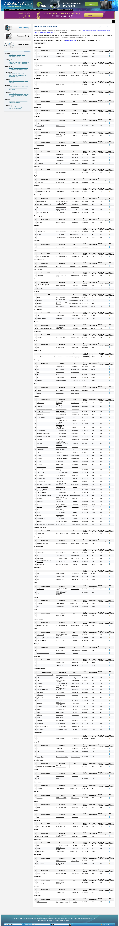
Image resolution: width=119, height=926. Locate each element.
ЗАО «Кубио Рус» (61, 706)
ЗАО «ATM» (59, 104)
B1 (37, 84)
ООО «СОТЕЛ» (60, 512)
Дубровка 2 (40, 695)
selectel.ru (75, 475)
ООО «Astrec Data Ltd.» (61, 275)
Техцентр (39, 515)
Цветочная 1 (40, 723)
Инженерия (12, 9)
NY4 (38, 576)
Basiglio (39, 390)
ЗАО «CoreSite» (60, 573)
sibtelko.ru (75, 552)
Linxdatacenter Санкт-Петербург (45, 675)
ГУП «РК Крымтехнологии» (61, 766)
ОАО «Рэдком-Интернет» (60, 863)
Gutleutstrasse (40, 851)
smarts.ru (75, 653)
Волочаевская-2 (41, 481)
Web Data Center (41, 470)
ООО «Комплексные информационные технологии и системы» (61, 592)
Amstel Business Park (42, 56)
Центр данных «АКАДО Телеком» (46, 524)
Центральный (40, 564)
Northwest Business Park (43, 191)
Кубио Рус (39, 706)
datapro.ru (75, 412)
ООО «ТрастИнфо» (61, 521)
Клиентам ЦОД (45, 916)
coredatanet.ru (75, 589)
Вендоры (45, 9)
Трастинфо (40, 521)
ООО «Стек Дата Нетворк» (60, 680)
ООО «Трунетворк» (61, 75)
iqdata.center (75, 689)
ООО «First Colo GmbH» (60, 848)
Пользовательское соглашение (61, 920)
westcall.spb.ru (75, 686)
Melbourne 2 (40, 380)
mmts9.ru (75, 504)
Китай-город (40, 498)
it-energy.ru (75, 498)
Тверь (48, 32)
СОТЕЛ (39, 512)
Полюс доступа (41, 883)
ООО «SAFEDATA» (61, 447)
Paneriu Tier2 (40, 126)
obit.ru (75, 718)
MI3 (38, 347)
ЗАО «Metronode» (61, 380)
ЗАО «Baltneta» (60, 123)
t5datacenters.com (75, 65)
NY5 (38, 579)
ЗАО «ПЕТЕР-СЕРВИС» (60, 678)
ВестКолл (39, 686)
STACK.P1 (39, 461)
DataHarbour (40, 145)
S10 (38, 678)
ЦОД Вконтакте (41, 729)
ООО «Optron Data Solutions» (61, 635)
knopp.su (75, 472)
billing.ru (75, 678)
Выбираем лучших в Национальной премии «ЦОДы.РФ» (18, 101)
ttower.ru (75, 518)
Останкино (40, 509)
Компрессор (40, 501)
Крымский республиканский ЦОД (46, 766)
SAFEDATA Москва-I (42, 447)
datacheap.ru (75, 406)
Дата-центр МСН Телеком (44, 495)
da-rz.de (75, 845)
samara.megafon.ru (75, 650)
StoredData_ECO (41, 467)
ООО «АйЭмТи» (60, 222)
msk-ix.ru (75, 443)
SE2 (38, 776)
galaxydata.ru (75, 201)
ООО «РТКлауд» (61, 288)
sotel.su (75, 512)
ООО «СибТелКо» (61, 552)
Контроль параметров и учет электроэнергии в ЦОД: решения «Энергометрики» (17, 75)
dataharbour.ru (75, 145)
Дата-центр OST (41, 492)
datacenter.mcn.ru (75, 495)
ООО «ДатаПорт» (61, 145)
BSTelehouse (40, 403)
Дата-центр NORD (42, 490)
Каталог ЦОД (24, 27)
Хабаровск (53, 32)
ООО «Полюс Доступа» (60, 883)
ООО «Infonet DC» (61, 798)
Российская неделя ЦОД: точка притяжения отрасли (17, 55)
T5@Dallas (40, 163)
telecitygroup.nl (75, 56)
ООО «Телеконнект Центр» (61, 209)
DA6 (38, 154)
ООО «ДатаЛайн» (61, 490)
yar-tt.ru (75, 902)
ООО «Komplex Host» (62, 533)
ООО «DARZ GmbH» (62, 845)
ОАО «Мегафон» (61, 172)
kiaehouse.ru (75, 439)
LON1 (38, 297)
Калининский (40, 552)
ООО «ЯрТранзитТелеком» (62, 902)
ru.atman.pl (75, 104)
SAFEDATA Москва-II (42, 450)
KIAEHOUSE (40, 439)
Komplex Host (40, 533)
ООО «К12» (59, 700)
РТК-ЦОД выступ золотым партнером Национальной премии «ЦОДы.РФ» (18, 68)
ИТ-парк (39, 234)
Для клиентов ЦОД (22, 9)
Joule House (40, 356)
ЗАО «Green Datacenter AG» (60, 328)
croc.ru (75, 478)
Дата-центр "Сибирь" (42, 836)
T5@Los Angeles (41, 318)
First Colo (39, 848)
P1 (37, 616)
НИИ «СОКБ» (60, 452)
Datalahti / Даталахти (42, 873)
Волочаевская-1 (41, 478)
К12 (38, 700)
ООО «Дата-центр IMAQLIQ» (61, 689)
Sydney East (40, 757)
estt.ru (75, 417)
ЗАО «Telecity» (60, 56)
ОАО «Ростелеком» (61, 504)
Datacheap (40, 406)
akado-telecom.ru (75, 524)
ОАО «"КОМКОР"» (61, 524)
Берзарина (40, 475)
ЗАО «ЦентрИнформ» (62, 564)
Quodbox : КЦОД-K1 (42, 543)
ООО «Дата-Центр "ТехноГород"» (61, 484)
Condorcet (39, 603)
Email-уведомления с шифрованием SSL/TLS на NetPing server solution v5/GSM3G (18, 88)
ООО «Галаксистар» (62, 201)
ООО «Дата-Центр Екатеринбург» (61, 204)
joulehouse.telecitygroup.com (74, 356)
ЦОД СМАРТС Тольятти (43, 826)
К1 (37, 237)
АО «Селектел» (60, 475)
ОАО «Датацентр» (61, 470)
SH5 (38, 892)
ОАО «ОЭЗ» (59, 715)
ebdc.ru (75, 470)
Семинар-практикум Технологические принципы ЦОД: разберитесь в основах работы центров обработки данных (19, 62)
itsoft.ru (75, 487)
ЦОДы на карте (23, 44)
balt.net (75, 123)
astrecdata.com (75, 275)
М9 (37, 504)
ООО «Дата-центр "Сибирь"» (61, 836)
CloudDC (39, 222)
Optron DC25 (40, 635)
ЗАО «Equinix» (60, 53)
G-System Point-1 (41, 430)
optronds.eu (75, 635)
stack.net (75, 461)
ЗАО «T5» (59, 65)
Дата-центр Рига (41, 640)
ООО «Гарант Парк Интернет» (61, 135)
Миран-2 (39, 712)
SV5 (38, 665)
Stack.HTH (40, 455)
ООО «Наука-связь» (61, 873)
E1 (37, 420)
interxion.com (75, 297)
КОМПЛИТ (40, 703)
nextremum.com (75, 558)
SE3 (38, 779)
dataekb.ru (75, 204)
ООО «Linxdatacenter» (62, 675)
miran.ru (75, 709)
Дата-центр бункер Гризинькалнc (46, 637)
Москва (83, 30)
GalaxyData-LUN (41, 201)
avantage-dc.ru (75, 337)
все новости (26, 51)
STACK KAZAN (41, 231)
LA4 (38, 315)
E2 (37, 427)
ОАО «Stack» (59, 461)
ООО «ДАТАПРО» (61, 412)
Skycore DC (40, 683)
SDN (38, 680)
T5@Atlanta (40, 65)
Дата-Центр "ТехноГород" (44, 484)
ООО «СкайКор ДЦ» (61, 683)
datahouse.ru (75, 212)
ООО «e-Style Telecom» (60, 417)
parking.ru (75, 135)
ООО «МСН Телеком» (62, 495)
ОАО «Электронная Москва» (61, 507)
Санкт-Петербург (91, 30)
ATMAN (39, 104)
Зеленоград (42, 32)
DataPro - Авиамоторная (43, 412)
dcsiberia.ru (75, 836)
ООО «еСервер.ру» (61, 420)
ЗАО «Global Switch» (62, 757)
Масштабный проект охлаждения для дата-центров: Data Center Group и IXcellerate (18, 95)
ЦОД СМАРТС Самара (43, 653)
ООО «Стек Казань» (61, 231)
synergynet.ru (75, 515)
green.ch (75, 328)
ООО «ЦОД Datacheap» (59, 406)
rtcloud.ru (75, 288)
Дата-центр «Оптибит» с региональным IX (43, 285)
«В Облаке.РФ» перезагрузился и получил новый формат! (17, 107)
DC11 (38, 113)
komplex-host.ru (75, 533)
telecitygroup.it (75, 390)
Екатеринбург (100, 30)
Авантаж (39, 337)
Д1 (37, 172)
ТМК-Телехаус (41, 518)
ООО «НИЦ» (59, 464)
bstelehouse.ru (75, 403)
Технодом (39, 720)
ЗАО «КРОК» (59, 478)
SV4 (38, 738)
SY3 (38, 754)
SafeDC (39, 452)
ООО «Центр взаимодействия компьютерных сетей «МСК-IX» (62, 443)
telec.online (75, 210)
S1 (37, 748)
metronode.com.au (75, 380)
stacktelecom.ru (75, 455)
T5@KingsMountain (42, 266)
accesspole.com (75, 883)
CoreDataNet (40, 589)
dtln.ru (75, 490)
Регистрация (68, 9)
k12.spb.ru (75, 700)
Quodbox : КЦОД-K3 (42, 75)
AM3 (38, 53)
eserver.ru (75, 420)
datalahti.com (75, 873)
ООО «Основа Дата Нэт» (61, 589)
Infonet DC (39, 798)
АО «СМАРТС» (60, 653)
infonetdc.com (75, 798)
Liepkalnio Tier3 (41, 123)
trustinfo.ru (75, 521)
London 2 (39, 303)
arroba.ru (75, 706)
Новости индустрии (35, 9)
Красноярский (40, 288)
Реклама (52, 9)
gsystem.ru (75, 430)
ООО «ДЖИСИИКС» (61, 430)
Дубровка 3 (40, 698)
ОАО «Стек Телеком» (62, 455)
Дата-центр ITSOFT (42, 487)
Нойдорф (39, 715)
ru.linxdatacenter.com (75, 675)
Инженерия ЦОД (36, 916)
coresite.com (75, 573)
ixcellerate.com (75, 433)
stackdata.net (75, 680)
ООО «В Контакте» (61, 729)
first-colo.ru (75, 848)
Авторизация (28, 924)
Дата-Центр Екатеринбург (44, 204)
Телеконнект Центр (42, 210)
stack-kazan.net (75, 231)
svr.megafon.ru (75, 207)
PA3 (38, 606)
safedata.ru (75, 447)
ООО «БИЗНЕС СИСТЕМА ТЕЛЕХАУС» (60, 403)
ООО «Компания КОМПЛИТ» (60, 703)
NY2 (38, 573)
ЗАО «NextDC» (60, 84)
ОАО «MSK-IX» (60, 439)
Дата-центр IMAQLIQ (42, 689)
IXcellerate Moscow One (43, 433)
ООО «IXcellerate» (61, 433)
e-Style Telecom (41, 417)
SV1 (38, 662)
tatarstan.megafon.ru (75, 237)
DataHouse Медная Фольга (44, 409)
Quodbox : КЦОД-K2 (42, 625)
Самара (36, 32)
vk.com (75, 729)
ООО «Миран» (60, 709)
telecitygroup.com (75, 306)
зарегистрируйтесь (70, 40)
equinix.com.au (75, 369)
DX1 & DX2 (40, 182)
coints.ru (75, 593)
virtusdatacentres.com (75, 300)
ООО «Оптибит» (60, 285)
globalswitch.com (75, 757)
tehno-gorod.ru (75, 484)
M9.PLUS (39, 443)
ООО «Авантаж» (61, 337)
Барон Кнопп (40, 472)
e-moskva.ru (75, 507)
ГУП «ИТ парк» (60, 234)
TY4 (38, 817)
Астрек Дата (40, 275)
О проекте (60, 9)
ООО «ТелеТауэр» (61, 518)
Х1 (37, 861)
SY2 (38, 751)
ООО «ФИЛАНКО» (61, 212)
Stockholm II (40, 788)
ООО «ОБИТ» (60, 718)
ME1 (38, 369)
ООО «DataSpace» (61, 414)
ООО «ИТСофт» (60, 487)
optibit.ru (75, 285)
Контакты (69, 916)
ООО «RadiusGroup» (62, 472)
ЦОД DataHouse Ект (42, 212)
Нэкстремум (40, 558)
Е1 (37, 207)
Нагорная (39, 507)
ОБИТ (38, 718)
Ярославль (107, 30)
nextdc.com (75, 84)
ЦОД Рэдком (40, 863)
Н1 (37, 555)
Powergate (39, 306)
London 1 (39, 300)
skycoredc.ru (75, 683)
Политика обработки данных (45, 920)
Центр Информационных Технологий (44, 561)
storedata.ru (75, 464)
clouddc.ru (75, 222)
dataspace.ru (75, 414)
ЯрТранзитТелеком (42, 902)
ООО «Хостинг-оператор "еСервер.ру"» (60, 424)
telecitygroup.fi (75, 94)
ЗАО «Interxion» (60, 297)
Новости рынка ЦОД (55, 916)
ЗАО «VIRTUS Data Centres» (61, 300)
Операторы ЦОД (23, 36)
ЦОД (6, 9)
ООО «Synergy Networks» (60, 515)
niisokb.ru (75, 452)
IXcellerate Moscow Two (43, 436)
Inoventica (39, 135)
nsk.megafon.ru (75, 555)
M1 (37, 366)
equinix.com (75, 53)
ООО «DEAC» (60, 637)
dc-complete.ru (75, 703)
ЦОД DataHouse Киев (43, 256)
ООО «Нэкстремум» (61, 558)
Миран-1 (39, 709)
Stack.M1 (39, 458)
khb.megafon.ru (75, 861)
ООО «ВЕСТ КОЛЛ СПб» (61, 686)
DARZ (38, 845)
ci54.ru (75, 564)
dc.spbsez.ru (75, 715)
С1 (37, 247)
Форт (38, 593)
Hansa (38, 94)
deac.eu (75, 637)
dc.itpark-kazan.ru (75, 234)
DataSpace (40, 414)
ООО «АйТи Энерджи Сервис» (62, 498)
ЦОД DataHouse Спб (42, 726)
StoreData (39, 464)
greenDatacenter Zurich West (44, 328)
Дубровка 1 (40, 692)
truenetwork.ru (75, 75)
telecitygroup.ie (75, 191)
